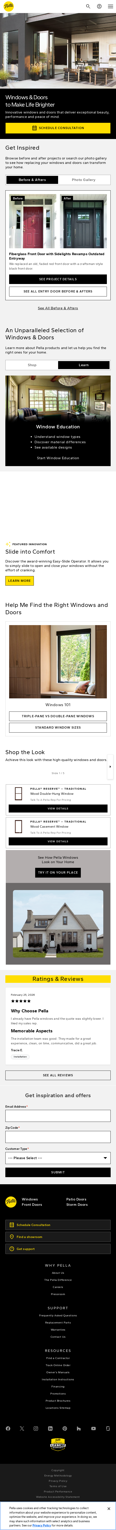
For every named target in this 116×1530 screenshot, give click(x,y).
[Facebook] (8, 1428)
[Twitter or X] (22, 1428)
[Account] (99, 6)
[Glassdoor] (108, 1428)
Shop (32, 365)
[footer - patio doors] (76, 1199)
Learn (84, 365)
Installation (20, 1056)
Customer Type (16, 1149)
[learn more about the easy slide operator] (19, 581)
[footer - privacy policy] (58, 1480)
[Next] (110, 766)
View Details (58, 808)
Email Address (15, 1107)
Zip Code (11, 1128)
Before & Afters (32, 180)
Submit (58, 1172)
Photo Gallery (84, 180)
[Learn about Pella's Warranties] (58, 1444)
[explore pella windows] (30, 1199)
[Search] (88, 6)
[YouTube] (93, 1428)
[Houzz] (79, 1428)
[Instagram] (36, 1428)
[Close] (109, 1514)
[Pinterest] (64, 1428)
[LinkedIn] (50, 1428)
